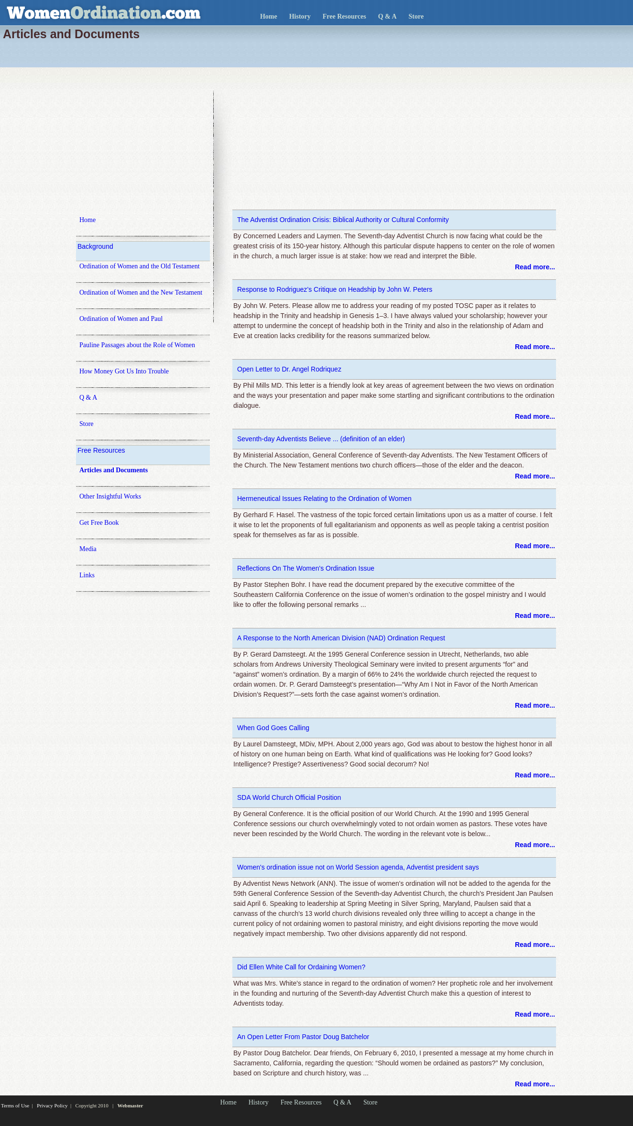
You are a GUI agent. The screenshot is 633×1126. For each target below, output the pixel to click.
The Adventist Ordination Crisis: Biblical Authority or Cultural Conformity (343, 219)
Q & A (387, 16)
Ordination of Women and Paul (121, 318)
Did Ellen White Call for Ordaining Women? (301, 967)
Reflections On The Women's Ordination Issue (305, 568)
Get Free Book (99, 522)
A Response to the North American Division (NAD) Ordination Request (341, 638)
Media (88, 548)
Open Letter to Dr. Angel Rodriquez (289, 369)
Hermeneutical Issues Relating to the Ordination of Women (324, 498)
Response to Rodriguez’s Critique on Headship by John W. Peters (334, 289)
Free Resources (344, 16)
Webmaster (130, 1105)
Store (416, 16)
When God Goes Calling (273, 728)
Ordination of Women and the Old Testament (139, 266)
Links (87, 575)
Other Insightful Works (110, 496)
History (300, 16)
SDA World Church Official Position (289, 797)
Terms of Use (15, 1105)
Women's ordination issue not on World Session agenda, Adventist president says (358, 867)
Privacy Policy (52, 1105)
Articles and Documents (113, 470)
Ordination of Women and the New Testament (140, 292)
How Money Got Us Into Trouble (124, 371)
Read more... (535, 267)
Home (268, 16)
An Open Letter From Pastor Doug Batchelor (303, 1037)
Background (95, 246)
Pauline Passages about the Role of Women (137, 345)
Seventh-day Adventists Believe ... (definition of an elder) (321, 439)
